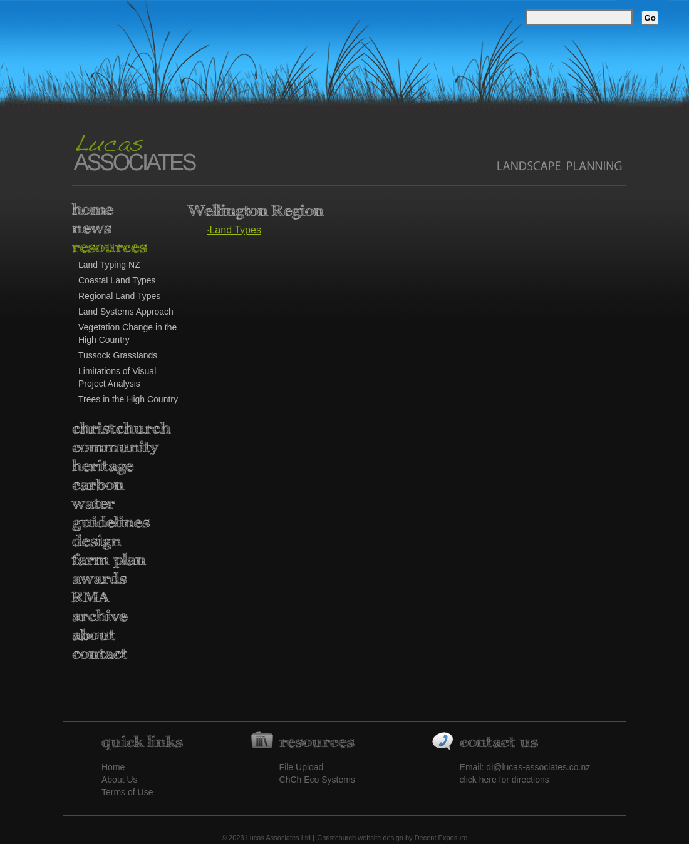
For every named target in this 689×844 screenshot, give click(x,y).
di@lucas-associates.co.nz (538, 767)
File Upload (301, 767)
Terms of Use (127, 792)
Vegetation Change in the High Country (127, 333)
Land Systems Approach (126, 312)
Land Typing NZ (109, 265)
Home (113, 767)
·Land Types (234, 230)
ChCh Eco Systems (317, 780)
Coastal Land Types (117, 280)
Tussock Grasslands (117, 355)
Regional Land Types (119, 296)
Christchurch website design (360, 837)
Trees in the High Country (128, 399)
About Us (119, 780)
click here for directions (504, 780)
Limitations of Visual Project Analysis (117, 377)
